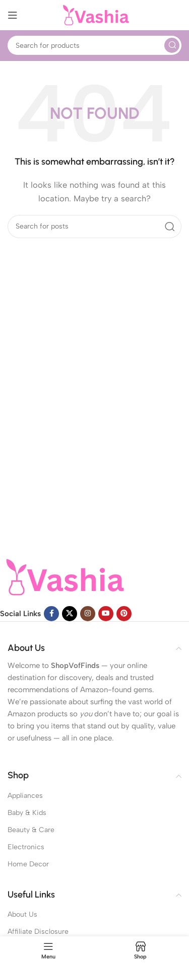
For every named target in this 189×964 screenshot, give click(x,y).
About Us (22, 914)
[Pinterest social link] (124, 613)
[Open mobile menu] (13, 15)
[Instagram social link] (87, 613)
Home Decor (28, 864)
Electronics (26, 847)
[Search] (94, 45)
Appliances (25, 795)
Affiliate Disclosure (38, 931)
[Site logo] (94, 14)
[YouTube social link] (105, 613)
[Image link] (63, 576)
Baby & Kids (27, 812)
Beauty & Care (31, 830)
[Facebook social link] (51, 613)
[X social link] (69, 613)
